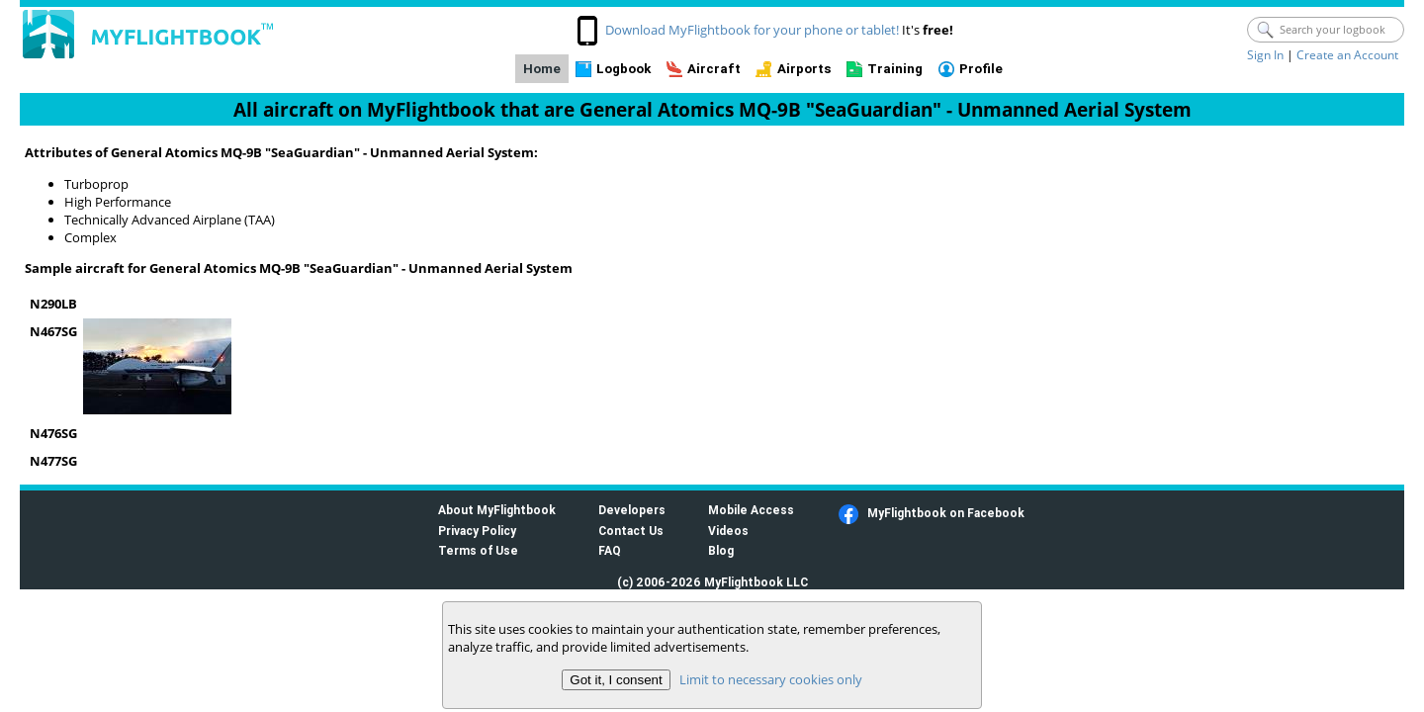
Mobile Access (751, 509)
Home (542, 68)
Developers (632, 509)
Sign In (1265, 54)
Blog (721, 550)
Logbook (623, 68)
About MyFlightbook (497, 509)
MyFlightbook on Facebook (945, 512)
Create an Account (1347, 54)
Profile (981, 68)
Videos (728, 530)
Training (895, 68)
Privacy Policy (477, 530)
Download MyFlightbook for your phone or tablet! (752, 30)
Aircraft (714, 68)
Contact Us (631, 530)
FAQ (609, 550)
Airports (804, 68)
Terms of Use (478, 550)
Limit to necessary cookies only (770, 679)
